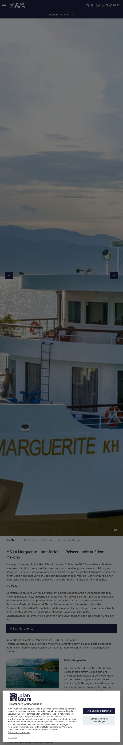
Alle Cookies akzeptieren (99, 711)
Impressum (12, 737)
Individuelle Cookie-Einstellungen (99, 720)
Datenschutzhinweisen (19, 732)
